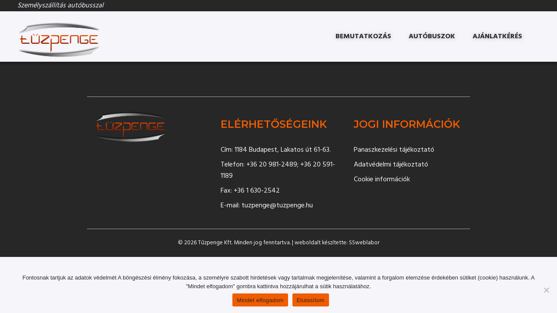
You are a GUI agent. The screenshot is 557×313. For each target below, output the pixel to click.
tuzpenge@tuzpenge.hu (277, 205)
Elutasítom (311, 300)
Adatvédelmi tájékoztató (391, 164)
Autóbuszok (432, 36)
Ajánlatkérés (497, 36)
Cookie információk (382, 179)
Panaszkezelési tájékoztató (394, 150)
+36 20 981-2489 (271, 164)
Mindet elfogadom (260, 300)
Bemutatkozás (363, 36)
